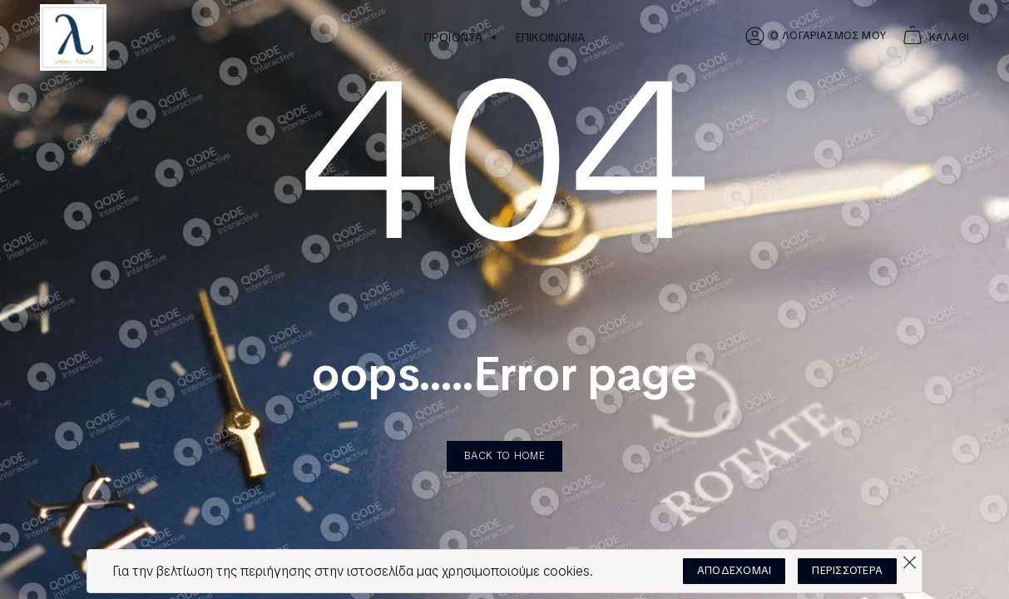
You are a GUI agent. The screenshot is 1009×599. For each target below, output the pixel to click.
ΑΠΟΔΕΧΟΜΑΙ (734, 570)
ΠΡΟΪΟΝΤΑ (461, 37)
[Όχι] (909, 558)
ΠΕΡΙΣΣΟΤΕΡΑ (847, 570)
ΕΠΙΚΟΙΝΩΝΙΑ (550, 37)
